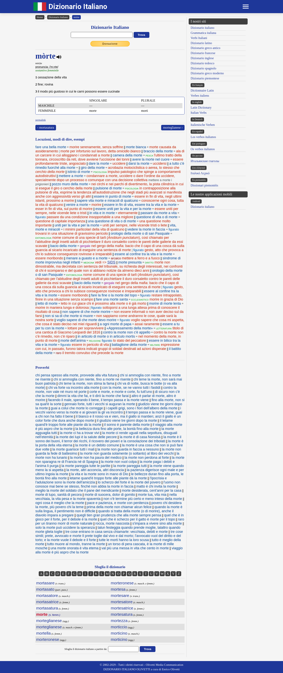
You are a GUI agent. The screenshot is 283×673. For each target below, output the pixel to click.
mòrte (76, 17)
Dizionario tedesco (202, 63)
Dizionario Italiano (78, 6)
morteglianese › (173, 127)
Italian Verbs (199, 112)
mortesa (118, 589)
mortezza (119, 620)
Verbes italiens (200, 95)
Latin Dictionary (201, 107)
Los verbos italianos (203, 137)
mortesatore (122, 601)
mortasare (45, 583)
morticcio (119, 627)
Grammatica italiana (203, 33)
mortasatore (47, 595)
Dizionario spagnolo (203, 68)
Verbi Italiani (199, 38)
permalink (40, 119)
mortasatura (47, 608)
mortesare (120, 595)
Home (40, 17)
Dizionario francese (203, 53)
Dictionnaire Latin (202, 90)
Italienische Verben (203, 124)
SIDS (111, 262)
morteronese (47, 639)
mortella (43, 633)
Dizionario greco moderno (207, 73)
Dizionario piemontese (205, 78)
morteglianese (49, 620)
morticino (119, 633)
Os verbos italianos (203, 149)
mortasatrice (47, 601)
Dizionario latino (201, 43)
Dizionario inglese (202, 58)
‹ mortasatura (45, 127)
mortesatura (122, 614)
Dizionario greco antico (205, 48)
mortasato (45, 589)
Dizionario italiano (202, 27)
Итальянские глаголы (205, 161)
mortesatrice (122, 608)
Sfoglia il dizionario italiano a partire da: (85, 649)
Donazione (110, 43)
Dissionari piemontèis (204, 185)
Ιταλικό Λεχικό (200, 173)
